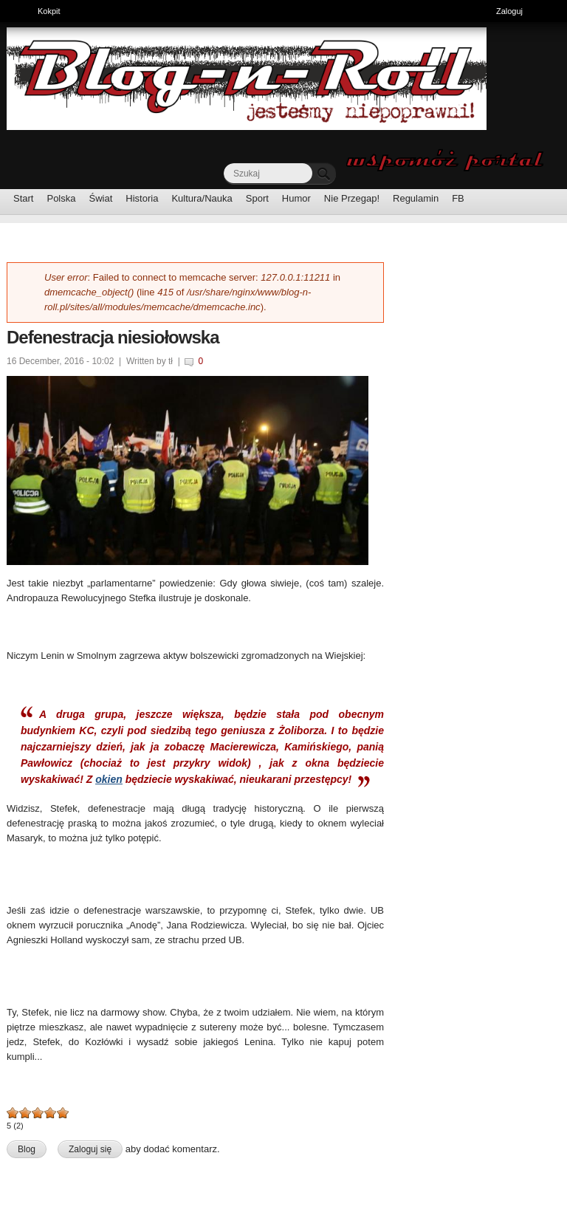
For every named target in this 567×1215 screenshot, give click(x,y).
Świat (101, 198)
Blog (26, 1149)
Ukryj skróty (550, 13)
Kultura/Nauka (201, 198)
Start (23, 198)
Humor (296, 198)
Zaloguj (509, 11)
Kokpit (53, 10)
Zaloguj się (90, 1149)
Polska (61, 198)
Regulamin (416, 198)
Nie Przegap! (351, 198)
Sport (257, 198)
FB (458, 198)
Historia (142, 198)
